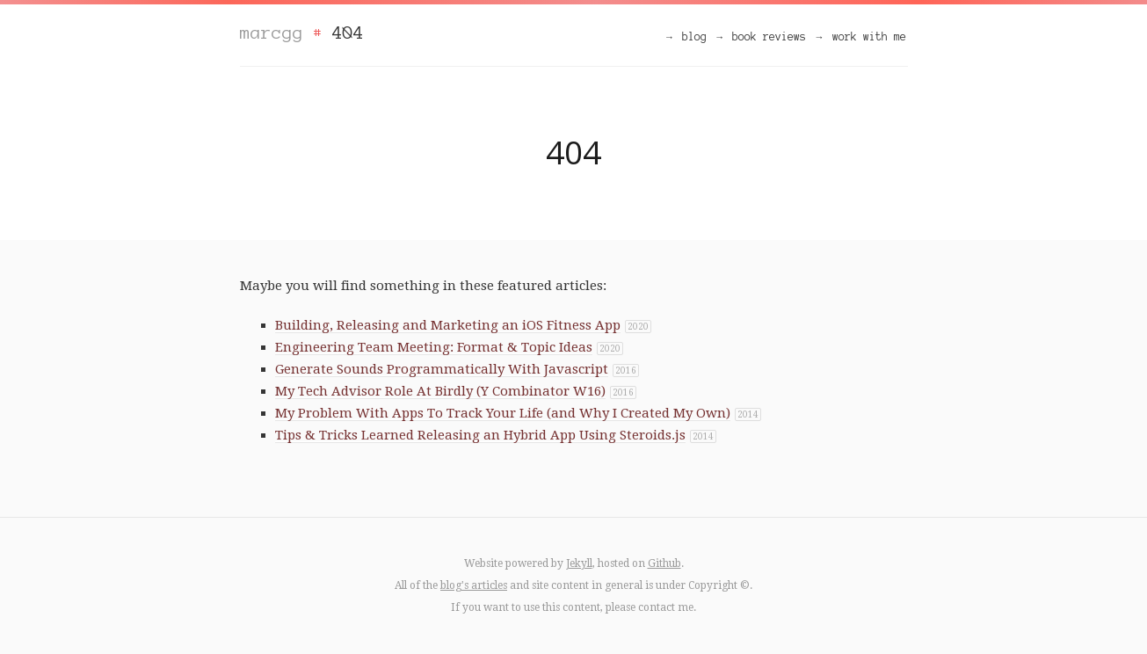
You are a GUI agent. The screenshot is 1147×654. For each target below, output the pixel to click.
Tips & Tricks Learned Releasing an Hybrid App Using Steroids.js (480, 435)
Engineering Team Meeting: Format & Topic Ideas (433, 347)
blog (694, 37)
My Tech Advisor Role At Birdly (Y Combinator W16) (440, 391)
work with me (869, 37)
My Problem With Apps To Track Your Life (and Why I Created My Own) (502, 413)
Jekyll (579, 563)
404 (348, 32)
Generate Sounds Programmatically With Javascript (441, 369)
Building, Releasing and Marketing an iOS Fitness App (448, 325)
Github (664, 563)
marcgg (271, 32)
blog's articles (473, 585)
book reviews (769, 37)
